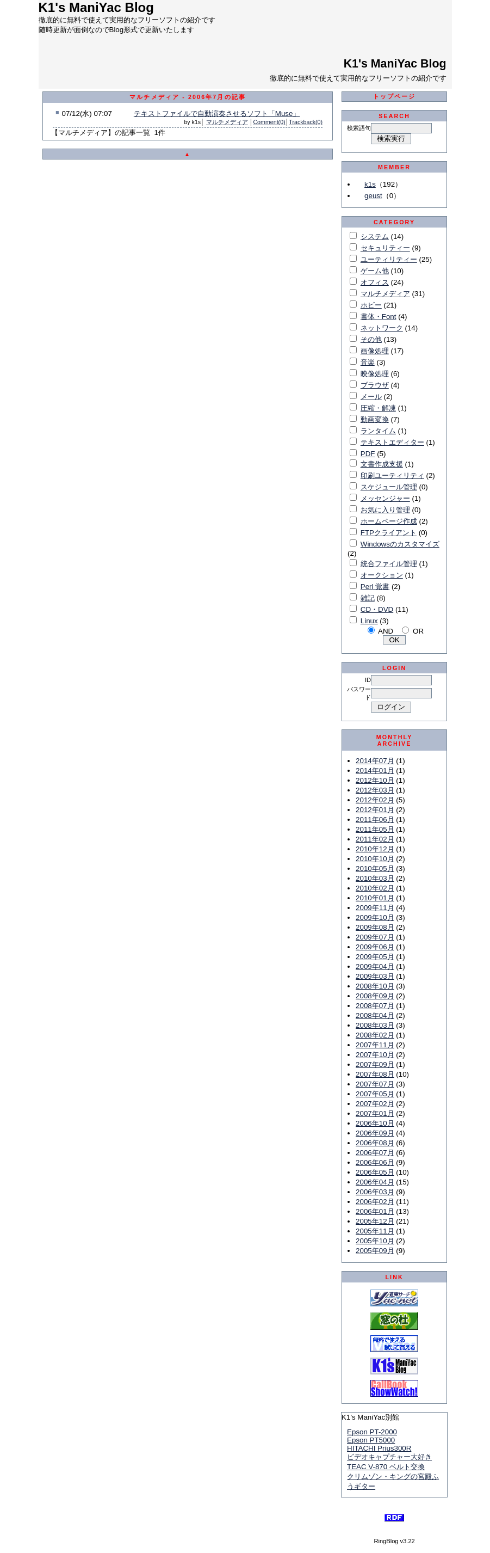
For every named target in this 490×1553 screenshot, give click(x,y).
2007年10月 (375, 1055)
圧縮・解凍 (378, 408)
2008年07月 (375, 1006)
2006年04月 (375, 1182)
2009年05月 (375, 957)
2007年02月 (375, 1104)
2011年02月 (375, 839)
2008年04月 (375, 1015)
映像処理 (375, 374)
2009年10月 (375, 917)
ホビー (371, 305)
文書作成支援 (382, 464)
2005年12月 (375, 1221)
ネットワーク (382, 328)
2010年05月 (375, 868)
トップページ (394, 96)
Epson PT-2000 (372, 1432)
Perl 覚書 (375, 586)
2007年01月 (375, 1113)
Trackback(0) (305, 122)
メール (371, 396)
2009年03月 (375, 976)
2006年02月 (375, 1202)
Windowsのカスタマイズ (400, 544)
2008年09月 (375, 996)
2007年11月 (375, 1045)
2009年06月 (375, 947)
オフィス (375, 282)
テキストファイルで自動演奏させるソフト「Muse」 (217, 113)
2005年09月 (375, 1251)
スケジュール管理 (389, 487)
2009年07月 (375, 937)
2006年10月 (375, 1123)
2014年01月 (375, 770)
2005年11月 (375, 1231)
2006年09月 (375, 1133)
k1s (370, 184)
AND (385, 631)
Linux (369, 621)
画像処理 (375, 351)
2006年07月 (375, 1153)
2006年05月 (375, 1172)
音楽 (368, 362)
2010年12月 (375, 849)
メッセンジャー (385, 498)
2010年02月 (375, 888)
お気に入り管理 (385, 510)
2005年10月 (375, 1241)
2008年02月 (375, 1035)
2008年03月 (375, 1025)
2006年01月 (375, 1211)
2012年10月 (375, 780)
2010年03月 (375, 878)
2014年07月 (375, 761)
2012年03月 (375, 790)
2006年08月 (375, 1143)
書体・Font (378, 316)
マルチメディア (227, 122)
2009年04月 (375, 966)
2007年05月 (375, 1094)
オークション (382, 575)
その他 (371, 339)
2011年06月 (375, 819)
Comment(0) (269, 122)
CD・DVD (377, 609)
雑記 (368, 598)
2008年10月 (375, 986)
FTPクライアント (389, 533)
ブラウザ (375, 385)
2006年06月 (375, 1162)
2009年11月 (375, 908)
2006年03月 (375, 1192)
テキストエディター (392, 442)
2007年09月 (375, 1064)
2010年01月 (375, 898)
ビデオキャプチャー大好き (389, 1457)
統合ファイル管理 (389, 564)
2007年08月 (375, 1074)
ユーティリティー (389, 259)
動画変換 (375, 419)
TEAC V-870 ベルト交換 (386, 1467)
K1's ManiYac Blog (395, 63)
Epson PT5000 (371, 1440)
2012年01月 (375, 810)
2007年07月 (375, 1084)
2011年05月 (375, 829)
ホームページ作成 (389, 521)
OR (418, 631)
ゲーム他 (375, 271)
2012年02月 (375, 800)
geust (373, 196)
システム (375, 236)
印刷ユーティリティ (392, 475)
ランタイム (378, 431)
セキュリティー (385, 248)
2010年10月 (375, 859)
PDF (368, 454)
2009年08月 (375, 927)
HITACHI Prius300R (379, 1448)
